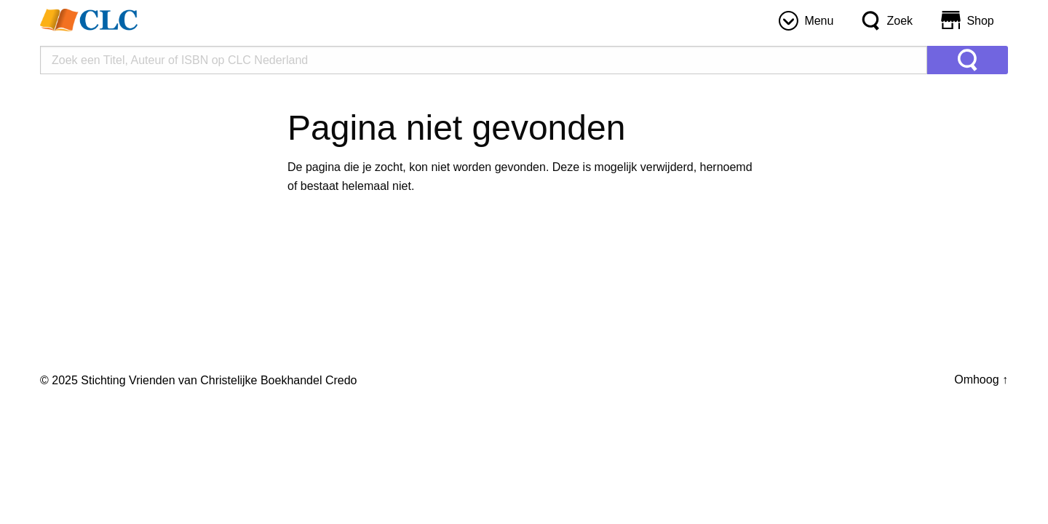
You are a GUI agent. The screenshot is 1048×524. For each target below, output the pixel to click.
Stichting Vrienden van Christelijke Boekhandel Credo (219, 380)
